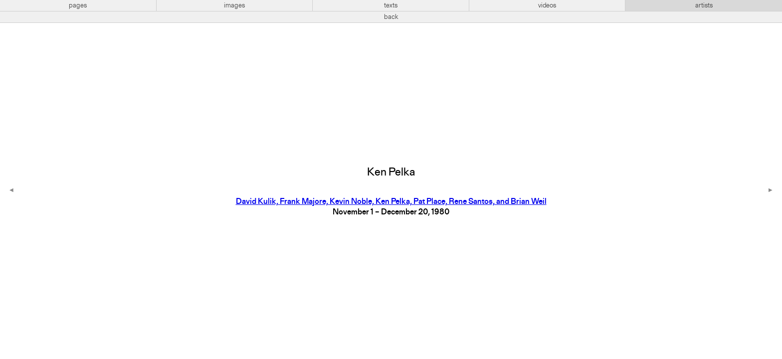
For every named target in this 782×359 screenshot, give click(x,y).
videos (547, 5)
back (391, 16)
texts (390, 5)
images (234, 5)
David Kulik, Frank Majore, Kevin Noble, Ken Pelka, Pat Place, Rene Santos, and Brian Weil (391, 202)
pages (78, 5)
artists (704, 5)
